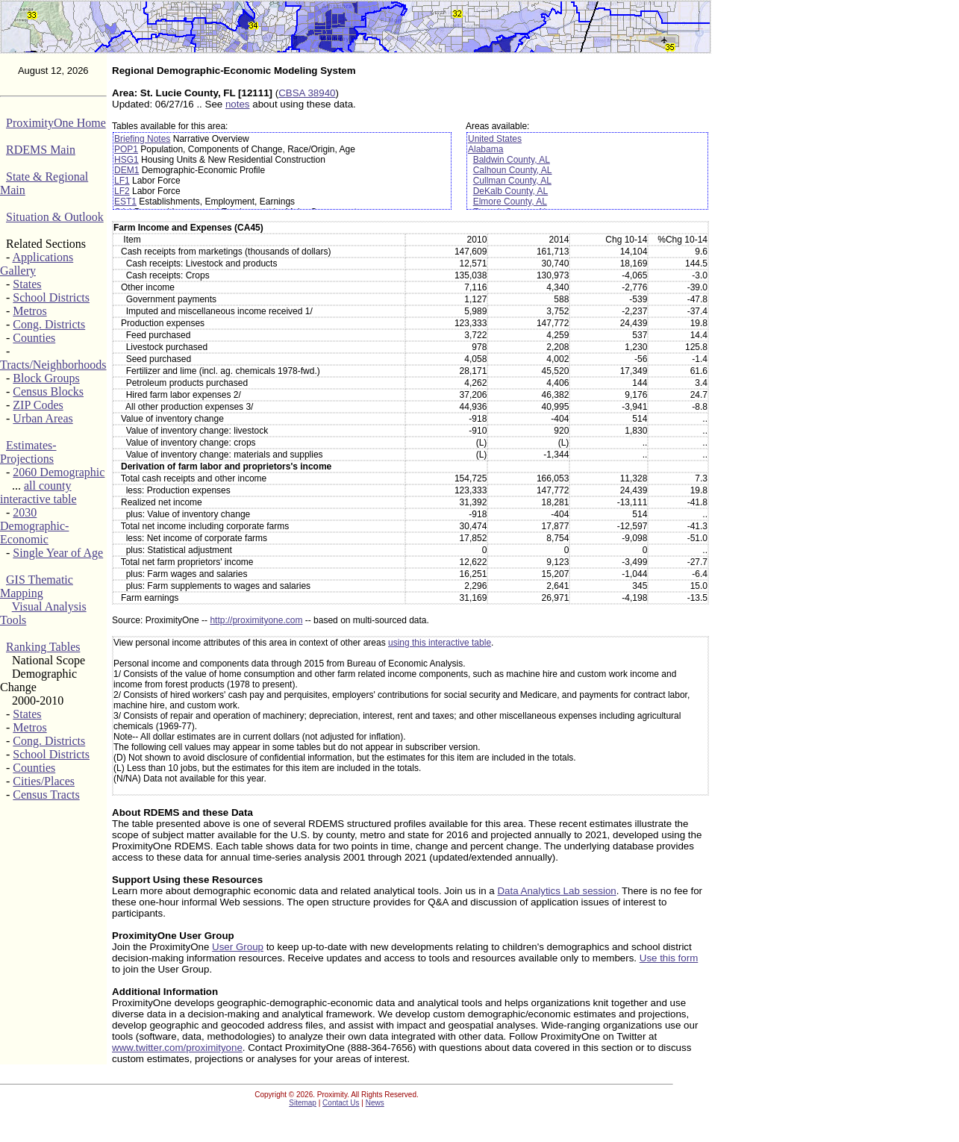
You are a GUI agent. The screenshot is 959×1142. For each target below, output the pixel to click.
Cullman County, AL (512, 180)
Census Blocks (48, 391)
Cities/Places (44, 781)
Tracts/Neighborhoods (53, 364)
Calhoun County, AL (512, 170)
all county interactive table (38, 492)
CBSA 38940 (306, 93)
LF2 (122, 191)
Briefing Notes (142, 139)
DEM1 (126, 170)
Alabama (485, 149)
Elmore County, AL (510, 201)
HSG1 (126, 160)
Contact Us (340, 1103)
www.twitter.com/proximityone (177, 1047)
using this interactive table (439, 642)
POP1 (126, 149)
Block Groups (46, 378)
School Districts (51, 297)
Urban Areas (42, 418)
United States (495, 139)
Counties (34, 337)
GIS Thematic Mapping (36, 586)
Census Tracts (46, 794)
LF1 (122, 180)
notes (237, 104)
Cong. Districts (49, 324)
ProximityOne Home (56, 122)
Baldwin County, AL (511, 160)
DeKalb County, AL (511, 191)
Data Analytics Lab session (556, 890)
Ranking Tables (43, 646)
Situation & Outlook (55, 216)
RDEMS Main (40, 149)
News (375, 1103)
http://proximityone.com (256, 620)
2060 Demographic (58, 472)
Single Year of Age (58, 552)
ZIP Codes (38, 405)
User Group (237, 946)
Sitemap (302, 1103)
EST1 (125, 201)
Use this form (669, 958)
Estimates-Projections (28, 452)
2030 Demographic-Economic (34, 526)
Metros (29, 311)
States (27, 284)
